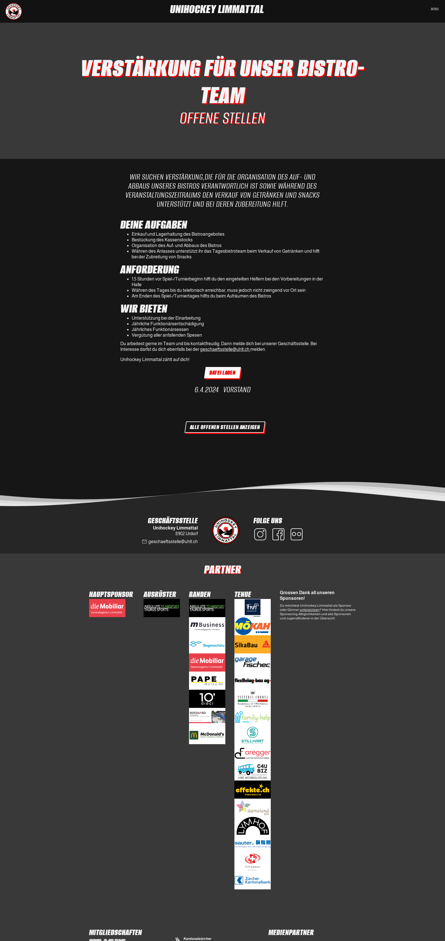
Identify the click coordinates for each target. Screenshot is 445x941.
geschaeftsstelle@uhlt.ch (225, 349)
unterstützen (310, 610)
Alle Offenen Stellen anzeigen (225, 427)
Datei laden (222, 372)
